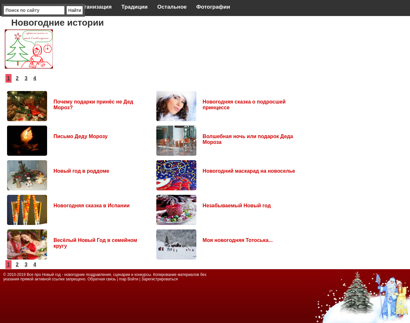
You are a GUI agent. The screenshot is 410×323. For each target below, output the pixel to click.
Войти (132, 279)
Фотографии (213, 7)
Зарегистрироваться (159, 279)
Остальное (172, 7)
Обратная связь (102, 279)
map (122, 279)
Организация (94, 7)
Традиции (134, 7)
